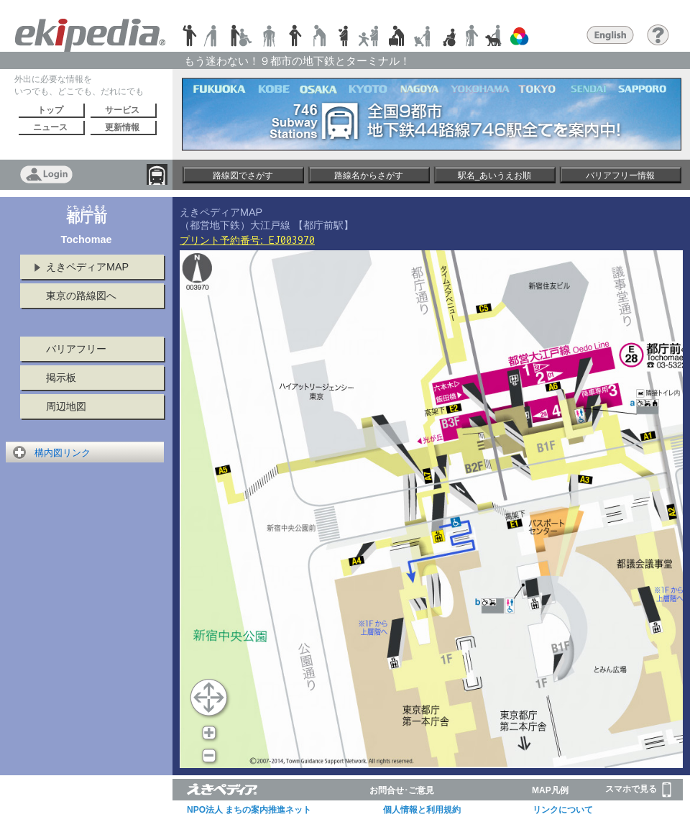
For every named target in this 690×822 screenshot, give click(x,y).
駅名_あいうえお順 (495, 175)
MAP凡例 (550, 790)
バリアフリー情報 (620, 175)
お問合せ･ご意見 (401, 790)
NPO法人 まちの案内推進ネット (249, 810)
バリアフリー (76, 349)
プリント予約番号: (247, 240)
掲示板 (61, 377)
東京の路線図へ (81, 295)
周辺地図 (66, 406)
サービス (122, 110)
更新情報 (122, 127)
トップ (50, 110)
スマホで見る (638, 790)
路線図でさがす (243, 175)
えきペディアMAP (87, 267)
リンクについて (563, 810)
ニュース (50, 127)
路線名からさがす (368, 175)
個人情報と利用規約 (422, 810)
